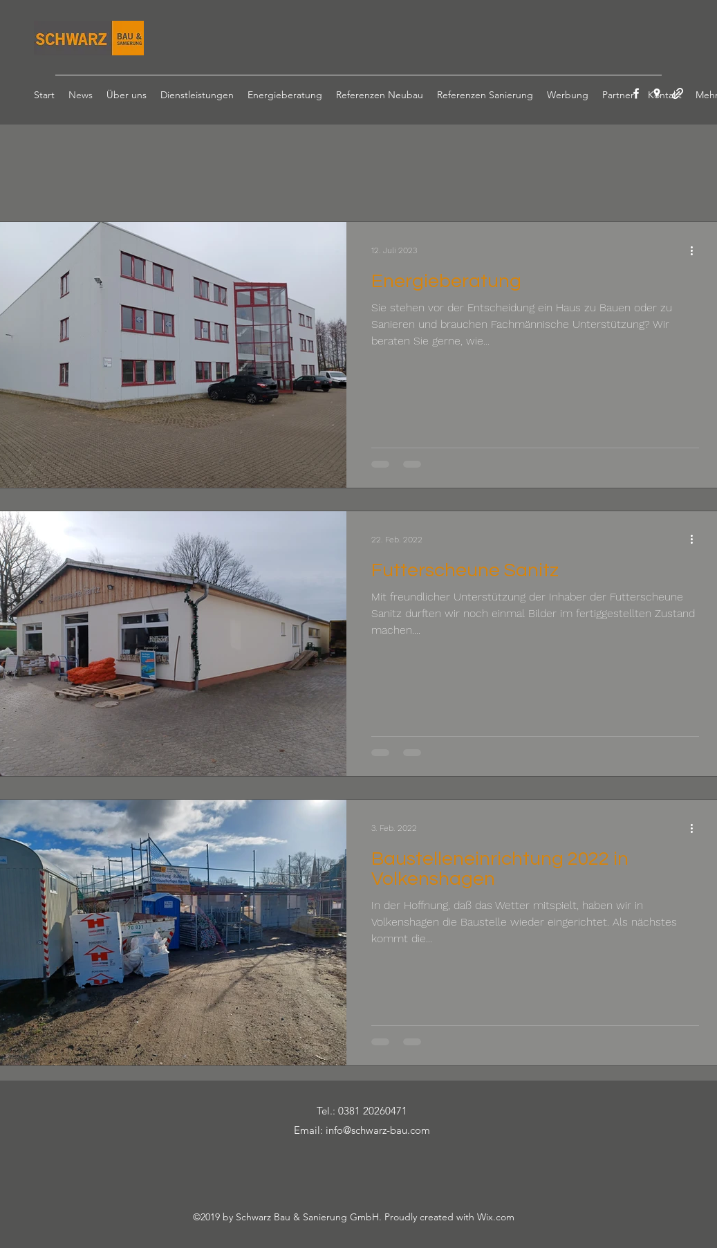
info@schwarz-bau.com (378, 1130)
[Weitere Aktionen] (697, 250)
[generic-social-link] (678, 93)
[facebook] (636, 93)
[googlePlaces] (657, 93)
